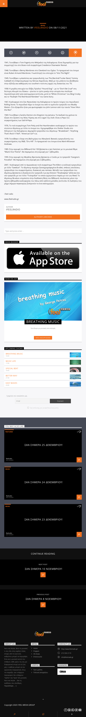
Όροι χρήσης (37, 670)
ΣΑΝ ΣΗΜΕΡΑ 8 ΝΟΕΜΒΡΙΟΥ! (44, 599)
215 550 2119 (66, 653)
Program (36, 651)
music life (11, 361)
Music (7, 469)
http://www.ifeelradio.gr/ (69, 649)
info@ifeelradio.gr (67, 657)
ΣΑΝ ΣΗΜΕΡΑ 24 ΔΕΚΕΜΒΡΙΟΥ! (44, 482)
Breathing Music (14, 354)
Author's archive (43, 217)
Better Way (11, 375)
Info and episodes (43, 338)
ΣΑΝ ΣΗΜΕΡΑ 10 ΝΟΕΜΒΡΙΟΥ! (43, 569)
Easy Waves (11, 383)
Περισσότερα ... (10, 686)
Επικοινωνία (37, 657)
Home (35, 648)
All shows (36, 654)
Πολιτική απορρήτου (40, 672)
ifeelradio (41, 27)
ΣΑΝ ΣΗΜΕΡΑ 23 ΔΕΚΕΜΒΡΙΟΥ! (44, 519)
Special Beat (12, 368)
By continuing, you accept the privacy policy (43, 408)
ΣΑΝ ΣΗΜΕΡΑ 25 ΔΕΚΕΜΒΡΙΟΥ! (44, 445)
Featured (9, 432)
